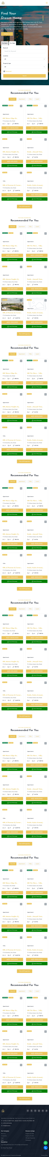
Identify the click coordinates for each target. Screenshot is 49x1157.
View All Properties (24, 206)
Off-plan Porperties (30, 1138)
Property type (7, 63)
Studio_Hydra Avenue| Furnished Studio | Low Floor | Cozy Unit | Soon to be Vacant (36, 185)
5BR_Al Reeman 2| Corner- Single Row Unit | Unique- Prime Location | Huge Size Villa (12, 185)
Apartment (22, 99)
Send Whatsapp (12, 132)
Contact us (7, 33)
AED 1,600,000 (12, 128)
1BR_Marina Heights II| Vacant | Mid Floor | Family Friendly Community (12, 152)
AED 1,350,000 (37, 128)
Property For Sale (30, 1133)
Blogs (2, 1140)
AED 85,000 (12, 161)
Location (5, 55)
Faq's (2, 1138)
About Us (3, 1133)
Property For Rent (30, 1135)
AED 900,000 (37, 195)
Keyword (5, 48)
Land (37, 99)
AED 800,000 (37, 161)
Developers (28, 1140)
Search (24, 75)
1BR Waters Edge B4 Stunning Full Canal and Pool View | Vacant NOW (11, 118)
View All (12, 99)
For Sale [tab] (12, 43)
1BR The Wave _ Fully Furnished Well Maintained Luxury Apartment (36, 118)
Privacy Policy (44, 1155)
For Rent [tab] (4, 43)
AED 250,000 (12, 195)
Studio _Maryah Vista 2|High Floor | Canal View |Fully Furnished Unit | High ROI (36, 152)
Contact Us (3, 1135)
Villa (30, 99)
